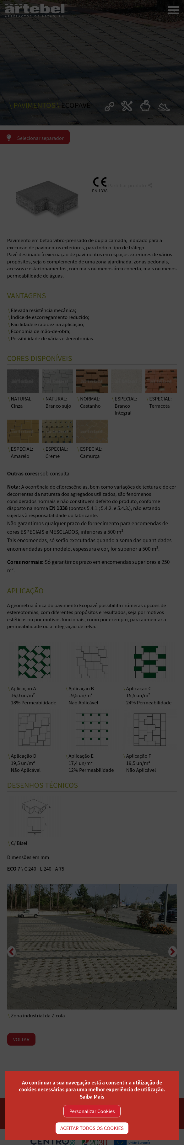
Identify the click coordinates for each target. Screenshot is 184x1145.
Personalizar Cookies (92, 1111)
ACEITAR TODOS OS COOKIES (92, 1128)
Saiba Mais (92, 1096)
